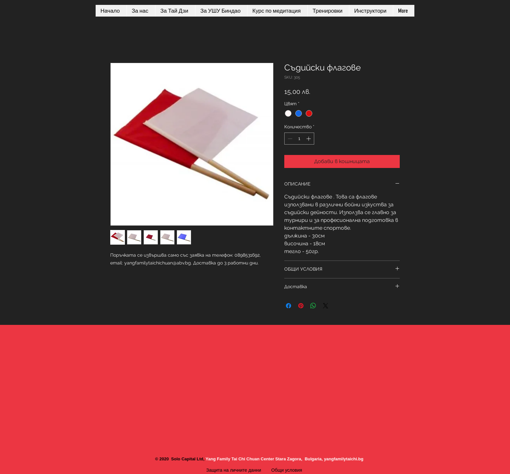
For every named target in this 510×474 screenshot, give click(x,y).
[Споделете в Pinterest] (301, 306)
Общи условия (287, 470)
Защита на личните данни (233, 470)
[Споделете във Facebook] (288, 306)
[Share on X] (325, 306)
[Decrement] (289, 138)
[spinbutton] (299, 138)
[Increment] (309, 138)
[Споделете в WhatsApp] (313, 306)
